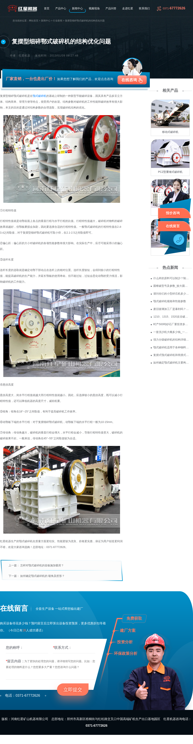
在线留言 (173, 226)
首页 (46, 8)
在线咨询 (129, 80)
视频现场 (94, 8)
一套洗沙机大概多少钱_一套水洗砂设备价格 (171, 332)
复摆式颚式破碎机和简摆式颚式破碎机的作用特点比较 (171, 355)
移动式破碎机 (170, 131)
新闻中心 (77, 8)
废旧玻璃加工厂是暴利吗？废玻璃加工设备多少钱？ (171, 309)
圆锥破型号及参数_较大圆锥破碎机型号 (171, 285)
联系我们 (144, 8)
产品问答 (110, 8)
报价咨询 (173, 213)
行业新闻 (57, 20)
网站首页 (33, 20)
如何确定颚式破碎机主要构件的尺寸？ (171, 362)
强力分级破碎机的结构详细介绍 (171, 339)
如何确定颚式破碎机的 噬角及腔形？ (42, 575)
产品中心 (60, 8)
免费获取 (134, 618)
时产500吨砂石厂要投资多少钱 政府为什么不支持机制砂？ (171, 324)
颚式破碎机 (39, 95)
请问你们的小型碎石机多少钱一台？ (171, 293)
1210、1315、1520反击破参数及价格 (171, 316)
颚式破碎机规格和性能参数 (169, 301)
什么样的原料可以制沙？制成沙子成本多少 (171, 278)
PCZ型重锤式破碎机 (170, 171)
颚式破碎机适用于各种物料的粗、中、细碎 (171, 347)
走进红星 (127, 8)
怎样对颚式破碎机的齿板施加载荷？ (42, 565)
